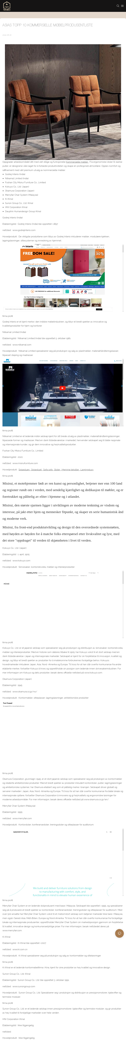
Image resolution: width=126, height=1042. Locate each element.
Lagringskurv (86, 469)
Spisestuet (36, 469)
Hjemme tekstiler (70, 469)
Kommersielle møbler (77, 162)
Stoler (57, 469)
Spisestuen (24, 469)
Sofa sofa (48, 469)
